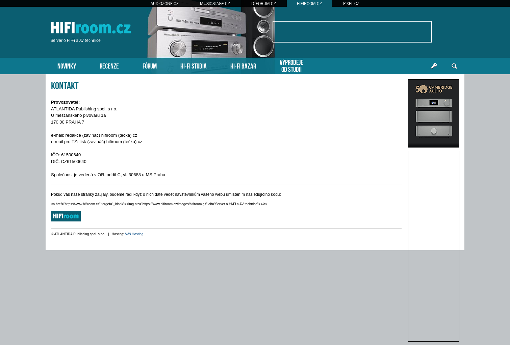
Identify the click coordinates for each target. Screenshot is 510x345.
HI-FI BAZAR (243, 65)
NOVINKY (66, 65)
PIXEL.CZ (351, 3)
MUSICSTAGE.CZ (215, 3)
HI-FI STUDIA (193, 65)
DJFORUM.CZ (263, 3)
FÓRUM (150, 65)
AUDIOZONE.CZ (165, 3)
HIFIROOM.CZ (309, 3)
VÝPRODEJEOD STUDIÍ (291, 65)
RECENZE (109, 65)
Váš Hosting (134, 234)
